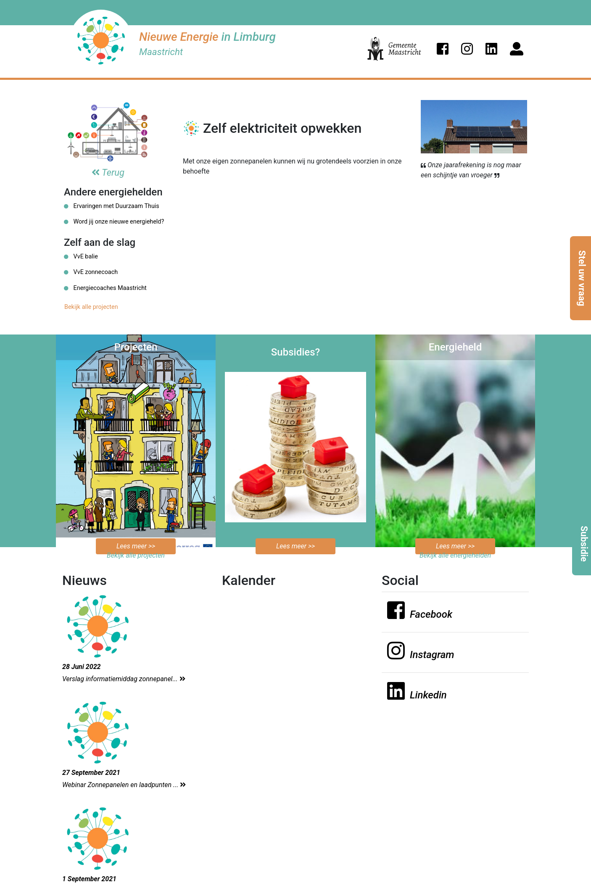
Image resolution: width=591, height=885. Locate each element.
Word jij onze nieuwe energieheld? (114, 221)
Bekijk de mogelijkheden (296, 532)
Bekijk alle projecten (91, 307)
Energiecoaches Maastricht (105, 288)
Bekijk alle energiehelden (455, 555)
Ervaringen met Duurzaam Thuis (111, 206)
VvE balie (81, 256)
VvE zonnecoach (91, 272)
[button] (442, 48)
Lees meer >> (135, 546)
